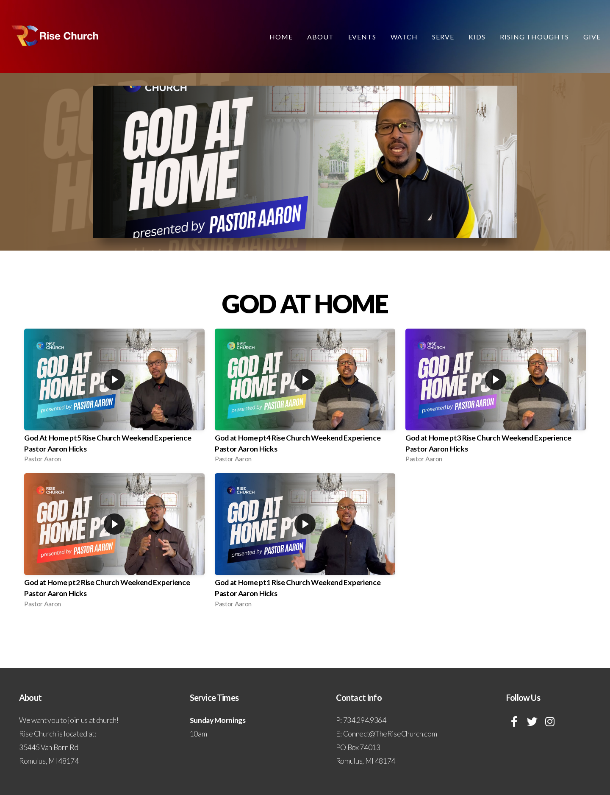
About (320, 37)
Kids (477, 37)
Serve (443, 37)
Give (592, 37)
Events (362, 37)
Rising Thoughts (534, 37)
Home (281, 37)
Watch (404, 37)
